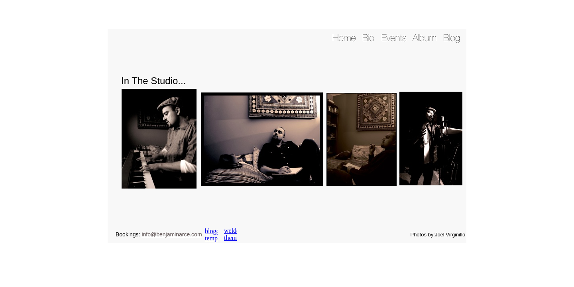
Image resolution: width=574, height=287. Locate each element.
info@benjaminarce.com (172, 234)
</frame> (211, 235)
